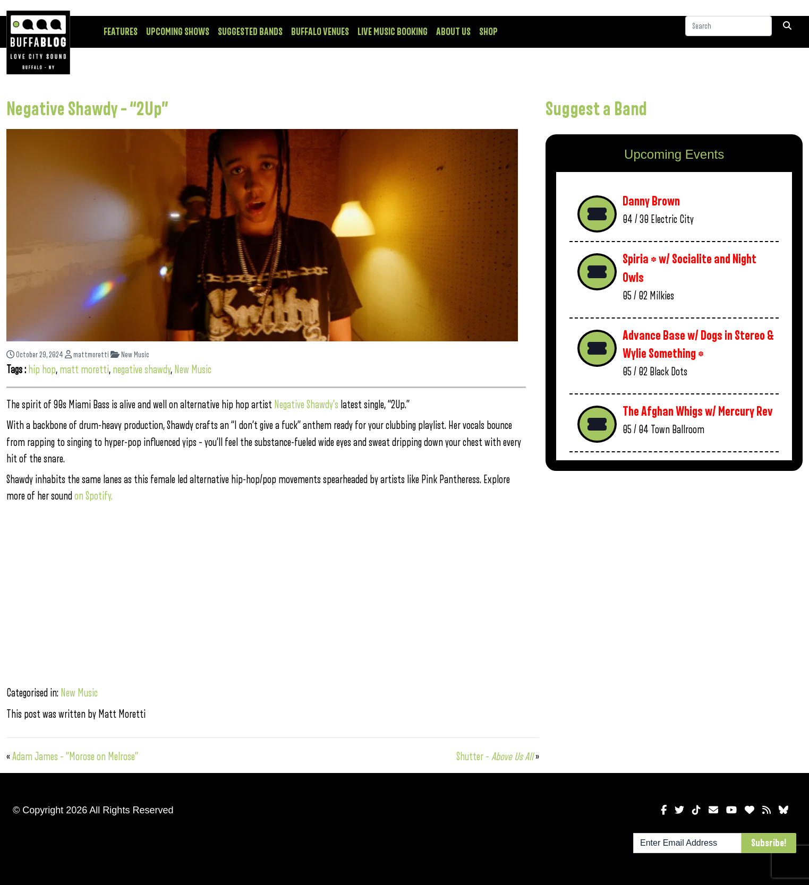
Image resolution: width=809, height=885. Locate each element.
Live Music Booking (392, 32)
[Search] (728, 31)
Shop (488, 32)
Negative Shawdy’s (306, 404)
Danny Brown (651, 201)
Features (121, 32)
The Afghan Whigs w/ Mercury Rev (698, 411)
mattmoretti (87, 355)
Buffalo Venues (320, 32)
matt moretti (84, 369)
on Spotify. (93, 496)
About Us (453, 32)
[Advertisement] (674, 562)
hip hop (42, 369)
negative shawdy (142, 369)
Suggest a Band (596, 109)
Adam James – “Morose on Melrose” (75, 756)
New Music (129, 355)
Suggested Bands (250, 32)
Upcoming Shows (177, 32)
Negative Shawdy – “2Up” (87, 109)
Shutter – (494, 756)
